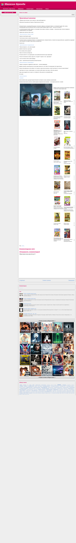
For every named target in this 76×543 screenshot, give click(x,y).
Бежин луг (43, 537)
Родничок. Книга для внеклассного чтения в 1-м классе (68, 101)
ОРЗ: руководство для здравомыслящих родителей (58, 238)
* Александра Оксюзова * (70, 532)
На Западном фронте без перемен (68, 161)
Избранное (20, 8)
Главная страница (47, 280)
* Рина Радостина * (34, 536)
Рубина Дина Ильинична (58, 103)
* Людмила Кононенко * (42, 535)
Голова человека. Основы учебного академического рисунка (68, 191)
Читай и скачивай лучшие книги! (30, 298)
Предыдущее (71, 280)
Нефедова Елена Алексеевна (58, 178)
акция (36, 537)
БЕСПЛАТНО (47, 537)
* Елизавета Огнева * (60, 534)
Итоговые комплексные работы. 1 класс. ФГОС (57, 206)
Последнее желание (67, 116)
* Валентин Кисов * (50, 533)
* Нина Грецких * (66, 535)
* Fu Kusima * (64, 536)
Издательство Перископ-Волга (66, 537)
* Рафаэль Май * (28, 536)
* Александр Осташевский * (55, 532)
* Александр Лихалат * (46, 532)
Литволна (72, 537)
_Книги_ (22, 245)
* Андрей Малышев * (29, 533)
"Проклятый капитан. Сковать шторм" (26, 34)
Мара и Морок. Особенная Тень (68, 132)
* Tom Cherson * (32, 537)
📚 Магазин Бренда (13, 4)
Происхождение (56, 191)
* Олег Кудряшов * (71, 535)
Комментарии (30, 8)
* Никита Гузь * (61, 535)
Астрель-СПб (39, 537)
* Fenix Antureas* (59, 536)
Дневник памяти (66, 223)
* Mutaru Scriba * (69, 536)
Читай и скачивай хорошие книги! (30, 293)
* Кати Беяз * (36, 535)
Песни (47, 8)
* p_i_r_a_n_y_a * (26, 537)
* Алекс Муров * (39, 532)
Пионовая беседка (57, 147)
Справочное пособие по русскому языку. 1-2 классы (58, 176)
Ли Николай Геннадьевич (68, 193)
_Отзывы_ (21, 532)
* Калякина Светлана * (30, 535)
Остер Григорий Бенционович (69, 148)
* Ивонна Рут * (65, 534)
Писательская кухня (27, 303)
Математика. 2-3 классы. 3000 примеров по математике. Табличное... (58, 131)
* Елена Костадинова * (53, 534)
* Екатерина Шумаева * (45, 534)
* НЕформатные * (56, 535)
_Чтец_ (36, 532)
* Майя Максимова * (49, 535)
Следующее (22, 280)
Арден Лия (65, 133)
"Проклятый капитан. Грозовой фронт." (26, 62)
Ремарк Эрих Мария (67, 163)
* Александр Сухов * (62, 532)
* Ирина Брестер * (71, 534)
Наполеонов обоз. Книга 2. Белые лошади (58, 102)
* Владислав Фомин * (66, 533)
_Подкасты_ (26, 532)
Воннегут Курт (56, 224)
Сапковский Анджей (67, 117)
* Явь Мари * (54, 536)
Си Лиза (55, 148)
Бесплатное (39, 8)
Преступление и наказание (58, 116)
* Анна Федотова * (44, 533)
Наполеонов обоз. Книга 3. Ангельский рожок (68, 240)
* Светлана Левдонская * (42, 536)
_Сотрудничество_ (31, 532)
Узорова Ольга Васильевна (58, 177)
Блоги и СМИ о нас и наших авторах (56, 537)
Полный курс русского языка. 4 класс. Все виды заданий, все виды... (68, 208)
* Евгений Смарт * (38, 534)
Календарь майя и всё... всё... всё (30, 313)
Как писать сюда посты (9, 8)
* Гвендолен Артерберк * (24, 534)
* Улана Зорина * (49, 536)
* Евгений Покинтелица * (32, 534)
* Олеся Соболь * (22, 536)
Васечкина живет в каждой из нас (30, 308)
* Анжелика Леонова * (36, 533)
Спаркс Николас (66, 224)
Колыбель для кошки (57, 223)
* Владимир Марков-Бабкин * (58, 533)
